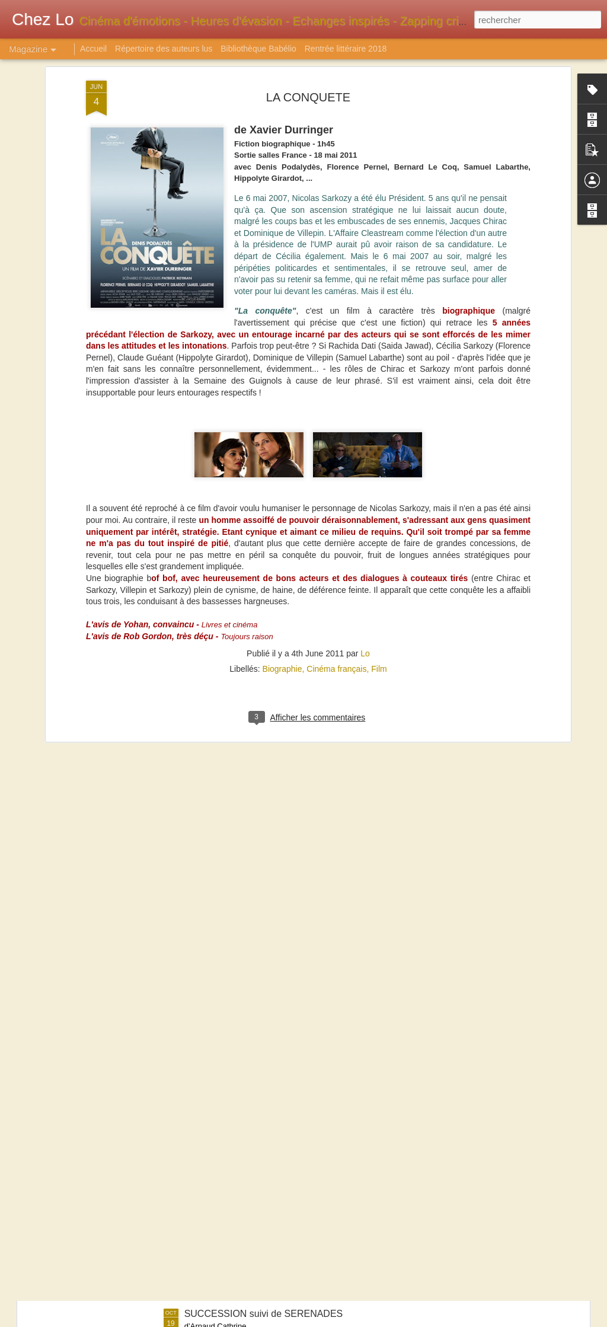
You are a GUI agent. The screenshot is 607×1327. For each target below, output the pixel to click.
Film (378, 510)
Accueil (93, 48)
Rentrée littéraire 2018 (346, 48)
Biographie (282, 510)
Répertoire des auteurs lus (163, 48)
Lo (365, 494)
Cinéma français (336, 510)
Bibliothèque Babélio (258, 48)
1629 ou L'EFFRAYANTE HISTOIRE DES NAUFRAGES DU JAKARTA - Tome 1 (271, 1184)
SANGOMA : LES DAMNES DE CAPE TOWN (280, 1044)
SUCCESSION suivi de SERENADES (263, 1314)
